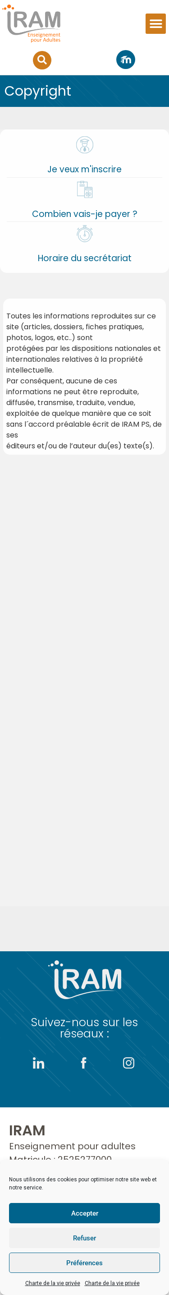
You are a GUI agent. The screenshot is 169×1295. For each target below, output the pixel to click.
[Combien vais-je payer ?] (84, 189)
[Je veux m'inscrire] (84, 144)
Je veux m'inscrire (84, 169)
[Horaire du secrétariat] (84, 233)
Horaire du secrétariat (85, 258)
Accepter (84, 1213)
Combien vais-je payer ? (84, 214)
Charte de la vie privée (52, 1283)
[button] (156, 24)
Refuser (84, 1238)
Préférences (84, 1263)
